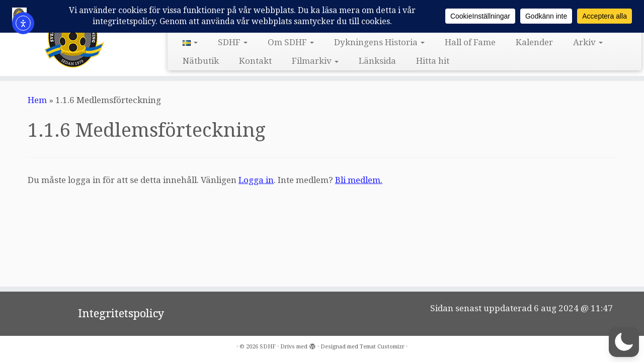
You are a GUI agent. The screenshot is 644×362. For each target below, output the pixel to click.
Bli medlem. (358, 180)
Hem (37, 100)
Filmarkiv (315, 61)
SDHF (233, 42)
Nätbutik (201, 61)
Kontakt (255, 61)
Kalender (534, 42)
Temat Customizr (382, 346)
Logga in (256, 180)
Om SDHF (291, 42)
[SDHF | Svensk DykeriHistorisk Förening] (74, 36)
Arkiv (588, 42)
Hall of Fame (470, 42)
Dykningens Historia (379, 42)
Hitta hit (432, 61)
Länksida (377, 61)
